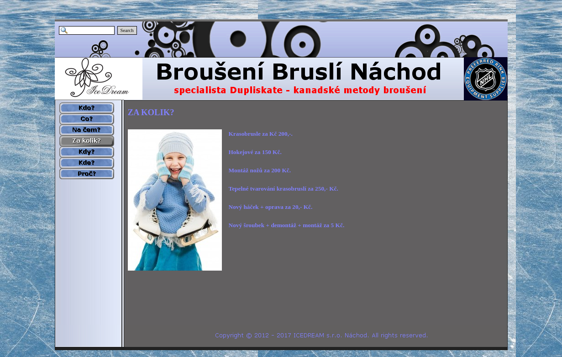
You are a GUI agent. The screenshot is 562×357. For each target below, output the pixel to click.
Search (127, 30)
